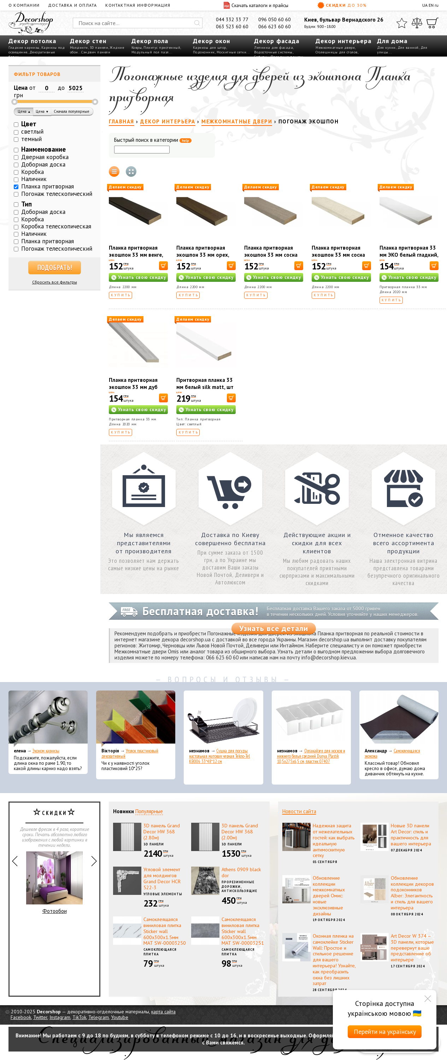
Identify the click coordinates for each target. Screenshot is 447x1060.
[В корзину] (163, 265)
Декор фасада (276, 41)
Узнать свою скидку (142, 277)
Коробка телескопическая (56, 226)
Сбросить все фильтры (54, 282)
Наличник (34, 179)
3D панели (99, 47)
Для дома (392, 41)
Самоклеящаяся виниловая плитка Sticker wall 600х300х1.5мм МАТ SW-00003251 (243, 931)
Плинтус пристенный (161, 47)
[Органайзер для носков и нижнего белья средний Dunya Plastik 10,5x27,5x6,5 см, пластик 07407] (311, 719)
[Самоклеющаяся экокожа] (399, 719)
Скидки (342, 5)
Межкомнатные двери (335, 47)
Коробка (32, 172)
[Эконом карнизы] (48, 719)
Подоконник (204, 52)
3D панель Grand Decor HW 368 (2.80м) (161, 831)
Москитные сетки (232, 52)
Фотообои (54, 882)
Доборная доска (43, 164)
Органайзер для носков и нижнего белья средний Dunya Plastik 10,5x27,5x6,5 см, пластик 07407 (311, 756)
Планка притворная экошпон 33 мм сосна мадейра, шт (271, 254)
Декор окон (211, 41)
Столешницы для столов (337, 52)
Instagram (59, 1017)
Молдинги (79, 47)
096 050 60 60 (274, 19)
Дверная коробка (45, 157)
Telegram (98, 1017)
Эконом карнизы (46, 751)
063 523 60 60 (232, 26)
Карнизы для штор (209, 47)
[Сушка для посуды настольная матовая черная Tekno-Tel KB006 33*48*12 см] (223, 719)
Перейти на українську (385, 1031)
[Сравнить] (417, 23)
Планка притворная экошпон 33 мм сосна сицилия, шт (338, 254)
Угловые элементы (162, 894)
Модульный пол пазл (150, 52)
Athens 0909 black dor (241, 872)
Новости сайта (299, 811)
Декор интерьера (343, 41)
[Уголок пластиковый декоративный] (135, 719)
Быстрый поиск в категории (153, 140)
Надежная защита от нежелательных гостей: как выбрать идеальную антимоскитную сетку (333, 840)
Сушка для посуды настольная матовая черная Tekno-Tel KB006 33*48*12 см (219, 756)
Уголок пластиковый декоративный (129, 753)
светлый (32, 131)
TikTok (79, 1017)
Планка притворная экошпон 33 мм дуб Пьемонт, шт (133, 387)
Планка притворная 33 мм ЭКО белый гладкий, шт (409, 254)
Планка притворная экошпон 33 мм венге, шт (136, 254)
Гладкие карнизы (24, 47)
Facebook (21, 1017)
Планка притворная (47, 186)
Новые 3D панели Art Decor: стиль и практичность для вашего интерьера (411, 834)
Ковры (136, 47)
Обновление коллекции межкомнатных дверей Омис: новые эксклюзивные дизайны (329, 896)
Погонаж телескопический (56, 194)
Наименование (43, 149)
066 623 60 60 (274, 26)
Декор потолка (32, 41)
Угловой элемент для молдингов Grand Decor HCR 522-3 (162, 878)
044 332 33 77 (232, 19)
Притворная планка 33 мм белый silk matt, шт (205, 383)
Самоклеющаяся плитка (160, 952)
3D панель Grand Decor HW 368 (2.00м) (240, 831)
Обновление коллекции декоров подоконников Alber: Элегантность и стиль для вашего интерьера (412, 893)
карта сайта (163, 1011)
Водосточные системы (273, 52)
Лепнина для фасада (273, 47)
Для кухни (386, 47)
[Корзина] (433, 23)
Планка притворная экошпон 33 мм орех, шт (202, 254)
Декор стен (88, 41)
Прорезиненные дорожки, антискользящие (239, 886)
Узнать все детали (273, 628)
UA (425, 5)
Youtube (119, 1017)
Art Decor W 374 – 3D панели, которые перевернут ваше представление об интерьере (412, 948)
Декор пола (149, 41)
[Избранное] (401, 23)
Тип (26, 204)
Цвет (28, 124)
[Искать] (197, 23)
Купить (121, 295)
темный (31, 139)
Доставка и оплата (72, 5)
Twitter (40, 1017)
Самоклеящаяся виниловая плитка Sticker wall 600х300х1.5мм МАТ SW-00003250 (164, 931)
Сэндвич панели (95, 52)
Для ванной (408, 47)
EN (431, 5)
